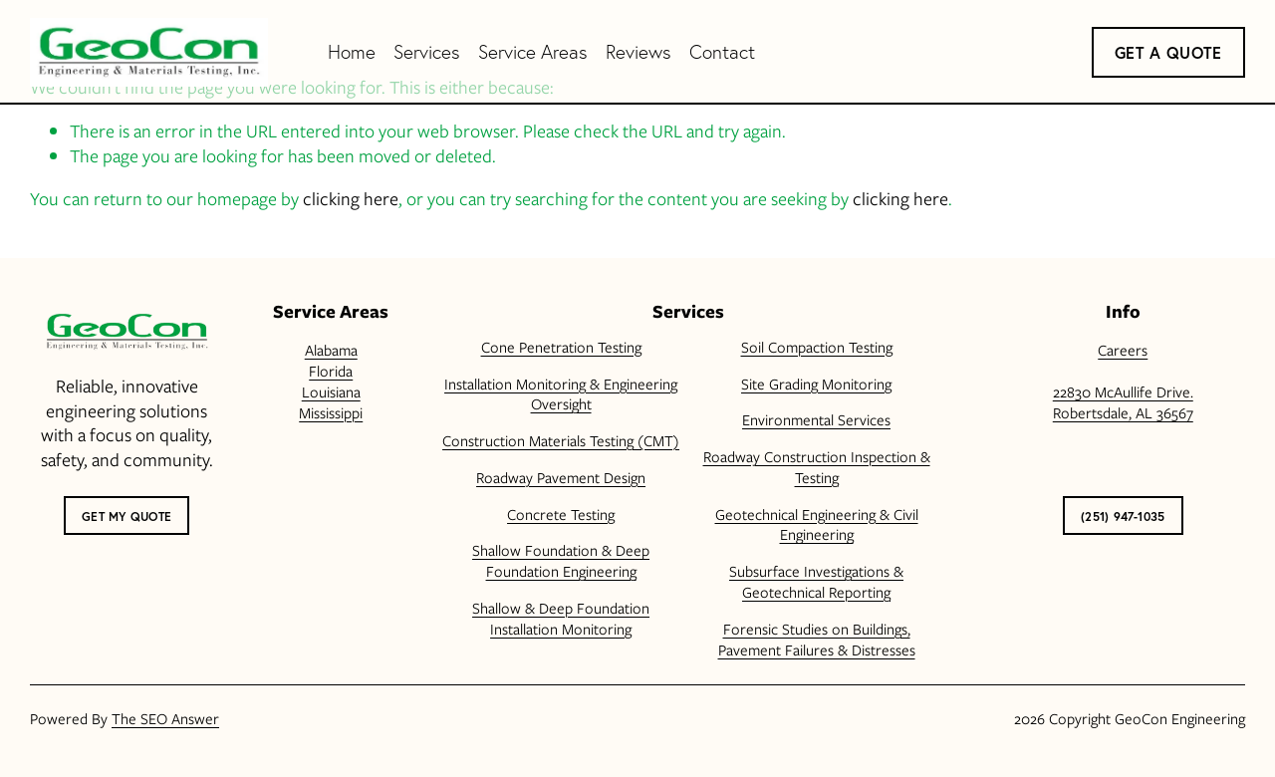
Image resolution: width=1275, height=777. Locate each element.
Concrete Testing (561, 515)
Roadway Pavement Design (560, 478)
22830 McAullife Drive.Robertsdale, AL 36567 (1123, 403)
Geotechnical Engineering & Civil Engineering (816, 526)
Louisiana (331, 393)
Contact (722, 52)
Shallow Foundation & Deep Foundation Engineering (560, 562)
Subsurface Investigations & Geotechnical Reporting (816, 583)
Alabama (331, 351)
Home (352, 52)
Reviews (638, 52)
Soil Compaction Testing (816, 348)
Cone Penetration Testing (561, 348)
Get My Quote (126, 516)
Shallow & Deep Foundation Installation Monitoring (560, 620)
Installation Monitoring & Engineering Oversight (560, 395)
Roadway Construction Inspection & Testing (816, 468)
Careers (1123, 351)
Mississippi (331, 413)
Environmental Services (816, 420)
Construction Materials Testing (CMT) (560, 441)
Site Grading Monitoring (816, 385)
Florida (331, 372)
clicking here (350, 198)
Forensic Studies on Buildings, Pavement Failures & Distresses (816, 640)
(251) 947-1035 (1122, 516)
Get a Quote (1168, 52)
